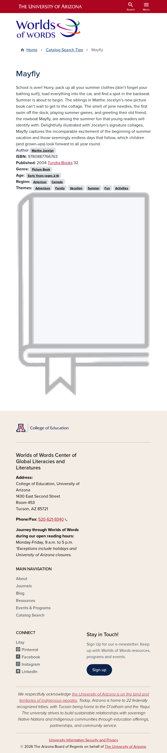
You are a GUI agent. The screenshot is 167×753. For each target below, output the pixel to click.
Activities (121, 188)
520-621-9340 (53, 519)
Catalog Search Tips (64, 50)
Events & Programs (33, 608)
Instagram (31, 664)
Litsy (20, 642)
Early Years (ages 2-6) (43, 175)
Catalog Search (30, 615)
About (21, 578)
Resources (25, 600)
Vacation (76, 188)
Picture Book (41, 169)
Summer (93, 188)
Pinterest (30, 649)
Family (60, 188)
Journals (24, 586)
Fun (107, 188)
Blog (20, 593)
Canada (57, 182)
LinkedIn (29, 671)
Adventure (42, 188)
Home (31, 50)
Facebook (31, 657)
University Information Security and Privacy (83, 740)
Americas (40, 182)
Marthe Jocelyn (43, 150)
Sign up (99, 669)
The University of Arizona (125, 746)
